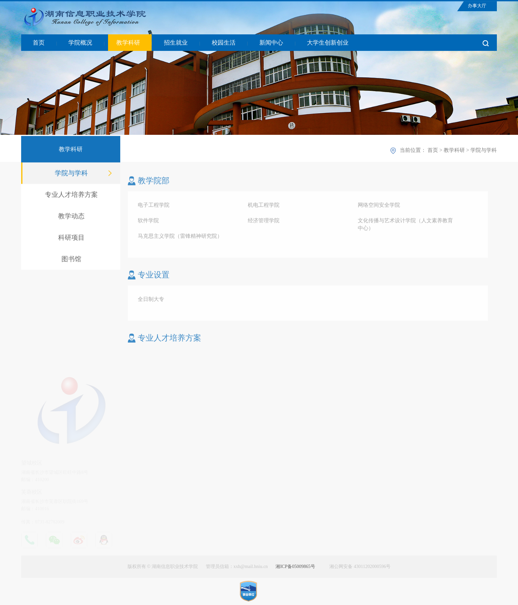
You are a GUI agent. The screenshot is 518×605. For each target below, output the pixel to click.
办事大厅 (477, 5)
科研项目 (71, 238)
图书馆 (71, 259)
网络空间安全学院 (379, 206)
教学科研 (128, 42)
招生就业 (176, 42)
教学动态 (71, 216)
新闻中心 (271, 42)
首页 (39, 42)
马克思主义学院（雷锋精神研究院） (180, 237)
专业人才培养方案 (71, 195)
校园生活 (224, 42)
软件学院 (148, 222)
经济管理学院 (263, 222)
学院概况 (80, 42)
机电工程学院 (263, 206)
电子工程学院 (153, 206)
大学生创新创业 (328, 42)
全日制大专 (151, 300)
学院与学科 (71, 173)
